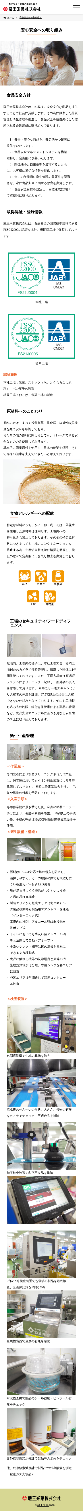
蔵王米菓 (43, 1505)
